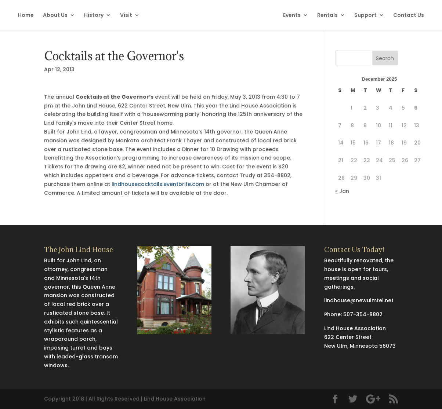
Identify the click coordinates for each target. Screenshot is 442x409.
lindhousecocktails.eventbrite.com (158, 184)
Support (365, 15)
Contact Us (408, 15)
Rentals (327, 15)
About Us (55, 15)
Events (292, 15)
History (94, 15)
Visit (126, 15)
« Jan (342, 191)
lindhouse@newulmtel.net (359, 300)
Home (26, 15)
